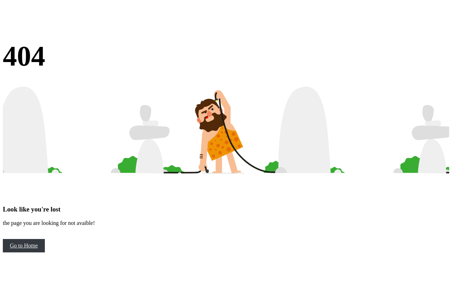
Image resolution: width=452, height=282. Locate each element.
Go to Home (24, 246)
